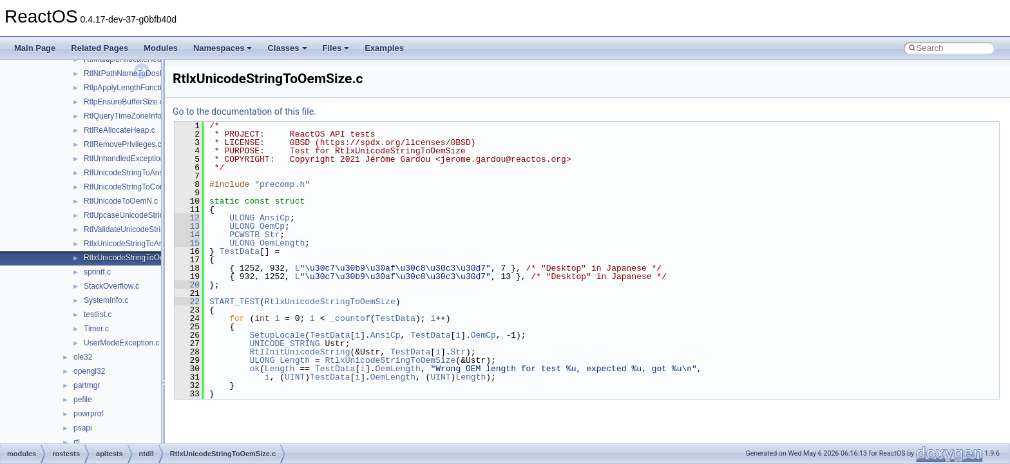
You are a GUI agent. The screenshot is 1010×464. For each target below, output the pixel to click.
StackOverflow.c (111, 286)
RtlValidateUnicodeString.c (129, 229)
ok (254, 368)
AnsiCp (275, 218)
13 (187, 226)
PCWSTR (244, 234)
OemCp (272, 226)
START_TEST (234, 301)
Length (295, 360)
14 (187, 234)
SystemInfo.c (106, 300)
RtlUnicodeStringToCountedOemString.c (153, 186)
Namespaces (222, 48)
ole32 (82, 357)
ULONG (241, 218)
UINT (295, 377)
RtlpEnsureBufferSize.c (124, 101)
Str (272, 234)
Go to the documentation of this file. (244, 111)
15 (187, 243)
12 (187, 218)
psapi (82, 427)
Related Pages (99, 48)
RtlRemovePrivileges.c (123, 144)
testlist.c (97, 314)
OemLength (282, 243)
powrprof (88, 413)
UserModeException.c (121, 342)
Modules (161, 48)
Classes (287, 48)
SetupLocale (277, 335)
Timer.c (96, 328)
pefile (82, 399)
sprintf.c (97, 271)
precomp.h (282, 184)
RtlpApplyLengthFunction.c (130, 87)
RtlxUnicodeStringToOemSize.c (137, 257)
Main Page (34, 48)
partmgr (86, 385)
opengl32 (89, 371)
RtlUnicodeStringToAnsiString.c (137, 172)
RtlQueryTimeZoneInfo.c (125, 116)
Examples (384, 48)
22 (187, 301)
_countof (350, 318)
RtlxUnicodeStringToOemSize (330, 301)
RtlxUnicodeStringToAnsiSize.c (137, 243)
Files (336, 48)
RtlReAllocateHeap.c (119, 130)
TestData (240, 251)
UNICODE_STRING (284, 343)
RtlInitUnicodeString (299, 352)
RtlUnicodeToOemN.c (121, 201)
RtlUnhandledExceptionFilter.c (135, 158)
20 (187, 285)
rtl (76, 442)
